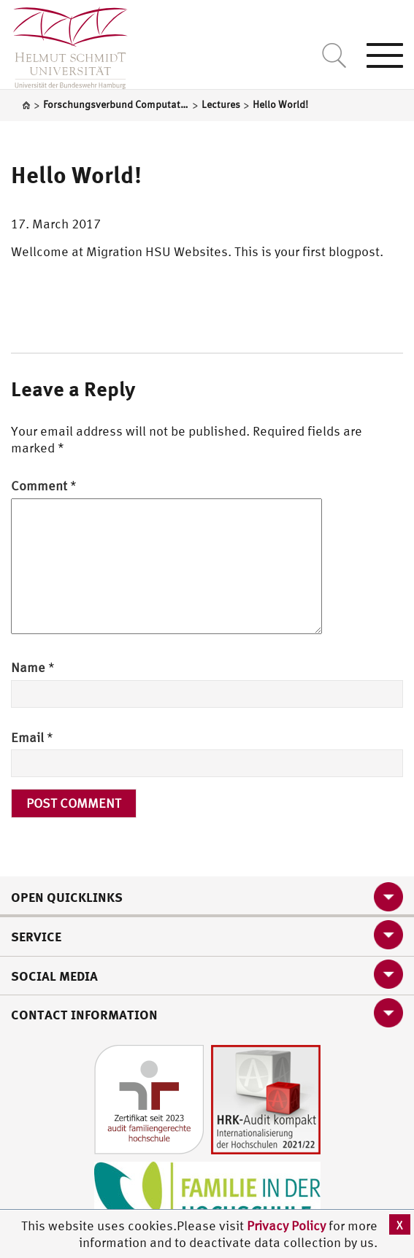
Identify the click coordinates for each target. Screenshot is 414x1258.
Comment (44, 485)
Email (32, 737)
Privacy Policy (288, 1225)
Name (33, 667)
